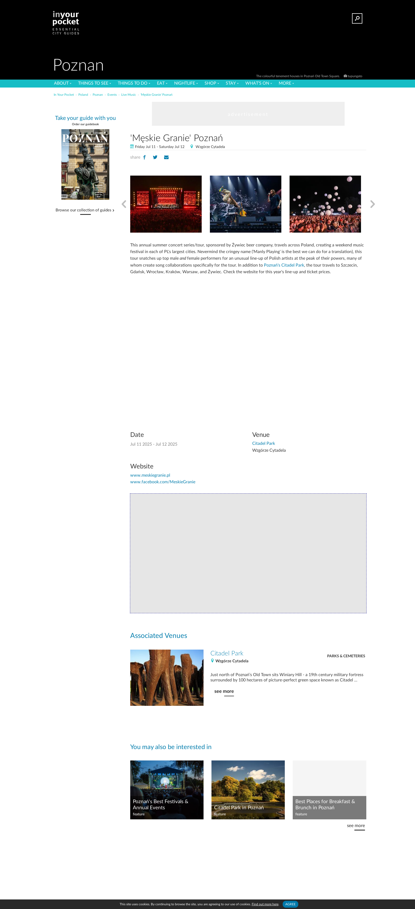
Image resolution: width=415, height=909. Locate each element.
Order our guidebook (85, 124)
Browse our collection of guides (83, 210)
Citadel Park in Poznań (239, 807)
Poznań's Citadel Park (284, 265)
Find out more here (265, 904)
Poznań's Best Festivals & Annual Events (160, 804)
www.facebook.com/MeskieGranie (162, 482)
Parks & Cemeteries (346, 656)
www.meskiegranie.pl (150, 475)
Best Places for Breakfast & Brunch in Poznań (325, 804)
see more (224, 691)
